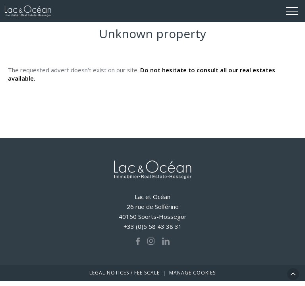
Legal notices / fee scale (124, 272)
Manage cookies (192, 272)
